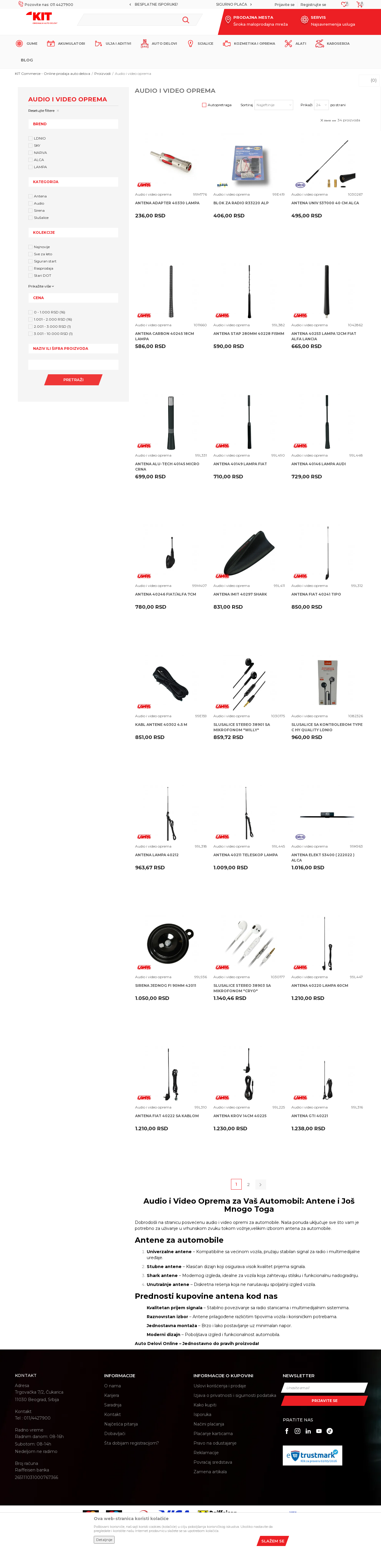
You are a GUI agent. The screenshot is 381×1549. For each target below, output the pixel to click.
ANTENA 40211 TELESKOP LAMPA (245, 855)
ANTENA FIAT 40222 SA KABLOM (167, 1116)
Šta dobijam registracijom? (131, 1443)
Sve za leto (43, 254)
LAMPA (40, 167)
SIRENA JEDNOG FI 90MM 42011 (165, 985)
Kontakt (112, 1414)
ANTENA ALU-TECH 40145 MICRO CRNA (167, 466)
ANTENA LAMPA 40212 (157, 855)
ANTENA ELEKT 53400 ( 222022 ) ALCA (323, 857)
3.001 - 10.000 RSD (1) (53, 333)
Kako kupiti (204, 1405)
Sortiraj (247, 105)
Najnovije (42, 247)
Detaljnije (104, 1539)
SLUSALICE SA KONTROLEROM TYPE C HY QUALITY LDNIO (327, 727)
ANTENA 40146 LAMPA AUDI (318, 464)
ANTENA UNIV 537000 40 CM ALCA (325, 203)
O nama (112, 1386)
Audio (39, 203)
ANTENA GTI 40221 (309, 1116)
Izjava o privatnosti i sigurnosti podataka (234, 1395)
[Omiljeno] (344, 6)
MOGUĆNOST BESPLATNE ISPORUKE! (190, 4)
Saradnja (112, 1405)
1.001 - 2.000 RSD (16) (53, 319)
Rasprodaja (43, 268)
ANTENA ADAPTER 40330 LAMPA (167, 203)
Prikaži (307, 105)
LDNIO (40, 138)
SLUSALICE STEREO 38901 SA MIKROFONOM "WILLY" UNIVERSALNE (241, 730)
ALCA (39, 159)
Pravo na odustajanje (215, 1443)
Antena (40, 196)
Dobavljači (114, 1433)
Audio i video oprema (153, 194)
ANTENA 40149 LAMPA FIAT (240, 464)
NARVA (40, 152)
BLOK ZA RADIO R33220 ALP (241, 203)
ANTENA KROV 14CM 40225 (239, 1116)
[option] (190, 4)
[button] (140, 20)
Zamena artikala (210, 1471)
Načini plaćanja (208, 1424)
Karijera (111, 1395)
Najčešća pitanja (121, 1424)
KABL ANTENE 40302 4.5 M (161, 724)
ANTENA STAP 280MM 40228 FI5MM (248, 333)
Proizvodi (102, 73)
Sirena (39, 210)
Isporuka (202, 1414)
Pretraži (73, 379)
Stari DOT (42, 275)
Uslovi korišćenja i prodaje (219, 1386)
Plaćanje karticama (213, 1433)
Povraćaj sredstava (212, 1462)
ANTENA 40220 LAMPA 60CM (319, 985)
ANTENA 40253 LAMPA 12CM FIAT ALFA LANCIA (323, 336)
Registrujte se (313, 4)
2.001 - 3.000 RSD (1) (52, 326)
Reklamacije (206, 1452)
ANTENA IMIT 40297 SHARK (240, 594)
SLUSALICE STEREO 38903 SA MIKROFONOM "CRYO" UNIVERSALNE (242, 990)
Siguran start (45, 261)
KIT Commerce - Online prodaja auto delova (52, 73)
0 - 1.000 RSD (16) (49, 312)
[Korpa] (357, 6)
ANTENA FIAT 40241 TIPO (316, 594)
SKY (37, 145)
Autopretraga (220, 105)
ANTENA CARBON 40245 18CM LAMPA (164, 336)
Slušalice (41, 217)
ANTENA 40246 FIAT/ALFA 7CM (165, 594)
